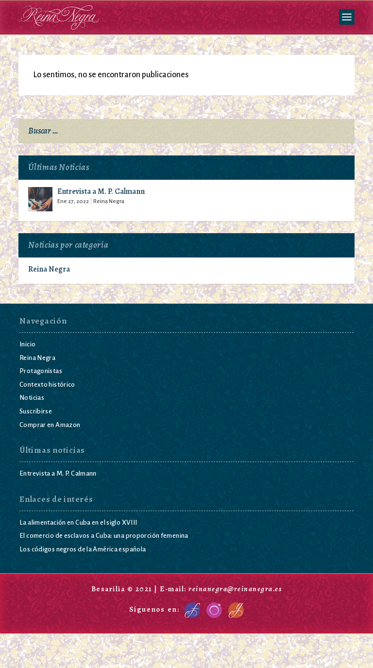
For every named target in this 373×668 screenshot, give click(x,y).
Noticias (31, 397)
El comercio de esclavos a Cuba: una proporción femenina (103, 535)
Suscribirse (35, 410)
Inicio (27, 344)
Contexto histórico (47, 384)
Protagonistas (40, 371)
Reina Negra (108, 201)
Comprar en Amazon (49, 424)
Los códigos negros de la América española (82, 548)
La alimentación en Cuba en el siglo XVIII (78, 522)
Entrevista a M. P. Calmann (101, 192)
